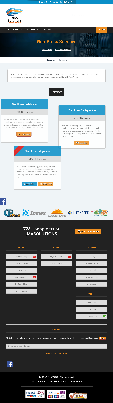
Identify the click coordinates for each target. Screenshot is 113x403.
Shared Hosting (21, 256)
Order (101, 29)
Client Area (69, 2)
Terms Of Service (38, 381)
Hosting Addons (21, 284)
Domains (18, 29)
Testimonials (92, 270)
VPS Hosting (21, 270)
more (102, 338)
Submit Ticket (91, 309)
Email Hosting (21, 291)
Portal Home (47, 49)
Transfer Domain (56, 263)
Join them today (88, 231)
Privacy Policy (76, 381)
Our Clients (78, 15)
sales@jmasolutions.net (19, 346)
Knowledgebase (97, 15)
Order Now (81, 159)
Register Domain (56, 256)
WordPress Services (63, 49)
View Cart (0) (55, 2)
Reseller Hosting (21, 263)
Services (62, 60)
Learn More (47, 184)
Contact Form (91, 302)
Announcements (91, 277)
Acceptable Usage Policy (58, 381)
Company (47, 29)
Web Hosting (32, 29)
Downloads (91, 284)
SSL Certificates (21, 277)
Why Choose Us (91, 263)
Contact (43, 2)
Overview (50, 60)
